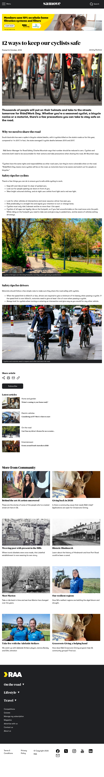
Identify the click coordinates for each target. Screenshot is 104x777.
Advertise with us (11, 724)
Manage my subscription (14, 717)
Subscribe (13, 386)
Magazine (8, 720)
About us (7, 731)
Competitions (9, 710)
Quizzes (7, 713)
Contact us (8, 728)
